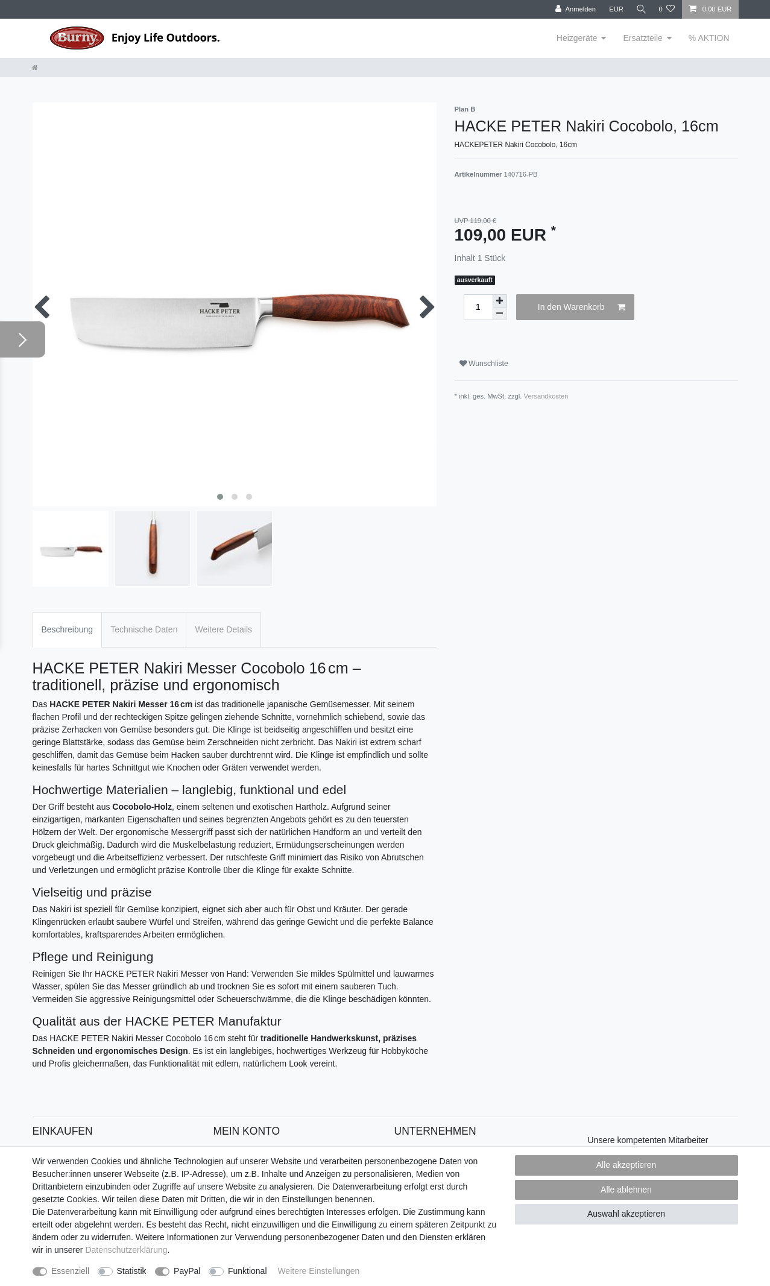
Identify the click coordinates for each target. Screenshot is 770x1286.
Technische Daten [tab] (143, 629)
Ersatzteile (642, 38)
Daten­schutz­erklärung (126, 1250)
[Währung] (614, 9)
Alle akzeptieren (626, 1165)
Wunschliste (483, 363)
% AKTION (709, 38)
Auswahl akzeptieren (626, 1213)
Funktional (247, 1271)
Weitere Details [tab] (223, 629)
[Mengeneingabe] (478, 307)
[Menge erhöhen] (500, 300)
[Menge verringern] (500, 313)
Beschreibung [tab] (67, 629)
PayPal (187, 1271)
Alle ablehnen (626, 1189)
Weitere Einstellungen (318, 1271)
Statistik (132, 1271)
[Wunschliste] (666, 9)
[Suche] (640, 9)
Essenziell (70, 1271)
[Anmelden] (574, 9)
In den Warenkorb (581, 307)
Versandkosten (546, 396)
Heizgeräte (577, 38)
